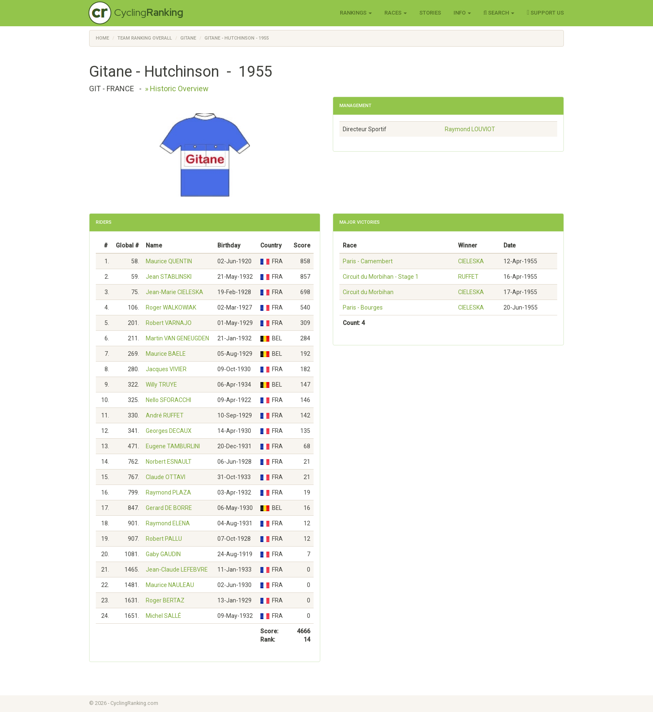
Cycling (148, 12)
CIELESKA (471, 261)
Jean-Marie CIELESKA (174, 292)
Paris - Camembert (368, 261)
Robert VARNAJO (169, 323)
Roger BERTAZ (165, 600)
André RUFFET (165, 415)
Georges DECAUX (169, 430)
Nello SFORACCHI (168, 400)
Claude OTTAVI (165, 477)
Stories (430, 13)
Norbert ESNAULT (169, 461)
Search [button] (499, 12)
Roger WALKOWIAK (171, 307)
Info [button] (462, 13)
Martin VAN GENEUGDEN (177, 338)
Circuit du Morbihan (368, 292)
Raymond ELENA (168, 523)
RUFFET (468, 276)
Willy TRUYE (161, 384)
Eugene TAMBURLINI (173, 446)
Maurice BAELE (166, 353)
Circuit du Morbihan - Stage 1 (381, 276)
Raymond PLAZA (168, 492)
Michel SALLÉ (163, 615)
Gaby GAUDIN (163, 554)
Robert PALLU (164, 538)
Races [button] (395, 13)
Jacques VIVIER (166, 369)
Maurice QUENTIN (169, 261)
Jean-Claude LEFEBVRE (177, 569)
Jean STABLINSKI (169, 276)
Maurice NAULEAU (170, 585)
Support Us (545, 12)
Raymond (470, 129)
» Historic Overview (177, 88)
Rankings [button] (356, 13)
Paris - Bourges (363, 307)
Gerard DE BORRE (169, 508)
